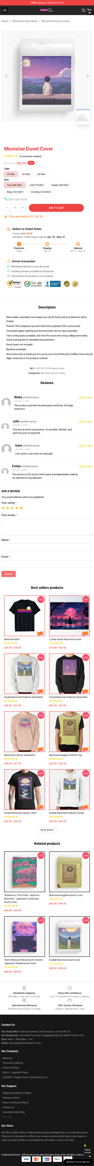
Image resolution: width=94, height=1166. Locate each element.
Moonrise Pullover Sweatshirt (19, 755)
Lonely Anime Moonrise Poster (65, 639)
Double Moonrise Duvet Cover (64, 959)
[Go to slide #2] (56, 135)
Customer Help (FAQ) (13, 1112)
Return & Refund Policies (15, 1102)
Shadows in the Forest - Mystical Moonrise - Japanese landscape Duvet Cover (21, 898)
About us (7, 1058)
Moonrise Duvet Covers (56, 21)
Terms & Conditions (12, 1062)
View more (47, 830)
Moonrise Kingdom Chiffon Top (65, 755)
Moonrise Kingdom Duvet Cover (66, 895)
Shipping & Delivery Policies (16, 1093)
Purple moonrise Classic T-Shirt (20, 813)
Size (6, 179)
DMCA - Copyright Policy (15, 1072)
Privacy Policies (10, 1067)
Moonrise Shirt (12, 639)
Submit (8, 574)
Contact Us (8, 1107)
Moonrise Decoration (25, 21)
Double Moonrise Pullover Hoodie (66, 813)
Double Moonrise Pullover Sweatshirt (23, 697)
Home (5, 21)
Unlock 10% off (88, 1151)
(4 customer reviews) (30, 156)
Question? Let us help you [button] (78, 1162)
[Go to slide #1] (38, 135)
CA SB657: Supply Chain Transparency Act (24, 1077)
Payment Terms (10, 1097)
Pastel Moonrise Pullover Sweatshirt (68, 697)
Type (6, 168)
